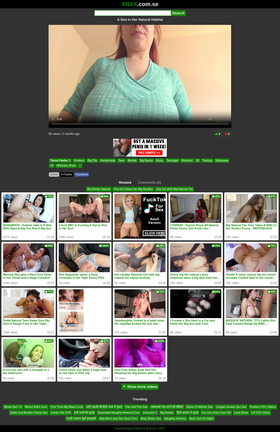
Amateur (79, 160)
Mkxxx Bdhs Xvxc (36, 406)
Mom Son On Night (201, 418)
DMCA (138, 428)
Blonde (132, 160)
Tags (129, 428)
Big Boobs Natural (98, 189)
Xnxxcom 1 (150, 412)
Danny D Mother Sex (199, 406)
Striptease (221, 160)
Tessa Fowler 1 (60, 160)
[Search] (132, 13)
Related (125, 182)
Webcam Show (66, 165)
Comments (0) (149, 182)
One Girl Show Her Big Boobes (133, 189)
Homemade (107, 160)
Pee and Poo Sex (136, 406)
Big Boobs (146, 160)
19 (51, 165)
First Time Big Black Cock (67, 406)
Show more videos (140, 387)
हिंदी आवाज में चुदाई (187, 412)
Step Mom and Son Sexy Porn (118, 418)
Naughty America (175, 418)
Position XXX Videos (263, 406)
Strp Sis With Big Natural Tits (174, 189)
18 (197, 160)
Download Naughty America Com (119, 412)
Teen (121, 160)
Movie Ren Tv (13, 406)
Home (119, 428)
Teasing (207, 160)
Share (54, 174)
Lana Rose (241, 412)
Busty (159, 160)
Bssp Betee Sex (151, 418)
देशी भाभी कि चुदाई (84, 412)
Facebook (82, 174)
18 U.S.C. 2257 (155, 428)
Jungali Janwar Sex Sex (231, 406)
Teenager (172, 160)
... (80, 165)
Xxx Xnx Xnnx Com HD (216, 412)
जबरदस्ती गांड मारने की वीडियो (167, 406)
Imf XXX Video (260, 412)
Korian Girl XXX (61, 412)
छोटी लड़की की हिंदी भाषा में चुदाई (104, 406)
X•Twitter (66, 174)
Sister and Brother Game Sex (29, 412)
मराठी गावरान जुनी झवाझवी (81, 418)
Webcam (187, 160)
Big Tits (92, 160)
